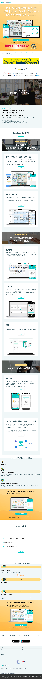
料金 (1, 651)
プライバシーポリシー (9, 670)
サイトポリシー (3, 670)
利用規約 (14, 670)
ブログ (23, 651)
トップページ (3, 649)
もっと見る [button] (21, 553)
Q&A (23, 654)
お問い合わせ (21, 515)
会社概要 (25, 670)
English (3, 659)
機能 (22, 649)
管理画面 (2, 656)
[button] (21, 40)
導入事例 (2, 654)
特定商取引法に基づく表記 (19, 670)
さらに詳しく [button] (21, 168)
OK (40, 676)
